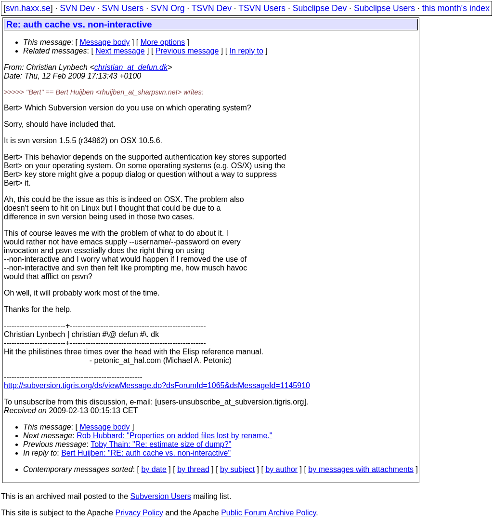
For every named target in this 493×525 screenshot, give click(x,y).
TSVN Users (261, 8)
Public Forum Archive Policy (268, 513)
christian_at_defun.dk (131, 67)
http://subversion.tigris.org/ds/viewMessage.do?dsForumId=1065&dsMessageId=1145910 (157, 385)
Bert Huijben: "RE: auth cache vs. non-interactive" (146, 453)
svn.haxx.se (28, 8)
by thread (193, 469)
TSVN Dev (212, 8)
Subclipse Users (384, 8)
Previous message (187, 51)
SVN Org (167, 8)
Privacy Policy (139, 513)
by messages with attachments (361, 469)
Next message (119, 51)
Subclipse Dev (320, 8)
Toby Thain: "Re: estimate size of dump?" (161, 444)
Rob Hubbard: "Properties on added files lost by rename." (174, 435)
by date (153, 469)
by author (281, 469)
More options (163, 42)
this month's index (456, 8)
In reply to (246, 51)
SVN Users (122, 8)
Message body (104, 42)
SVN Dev (77, 8)
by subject (237, 469)
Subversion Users (160, 496)
